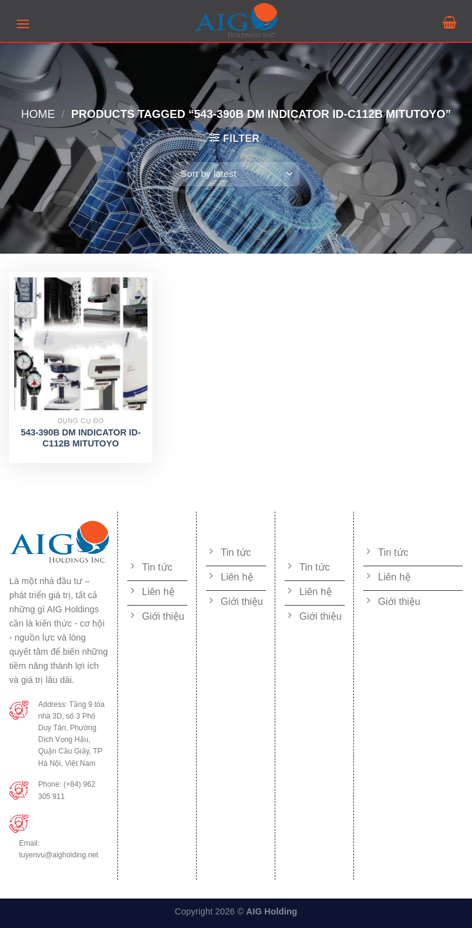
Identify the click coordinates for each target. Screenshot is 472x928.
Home (38, 113)
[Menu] (22, 23)
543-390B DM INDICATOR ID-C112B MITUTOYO (81, 438)
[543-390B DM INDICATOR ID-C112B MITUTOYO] (81, 343)
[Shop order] (236, 174)
